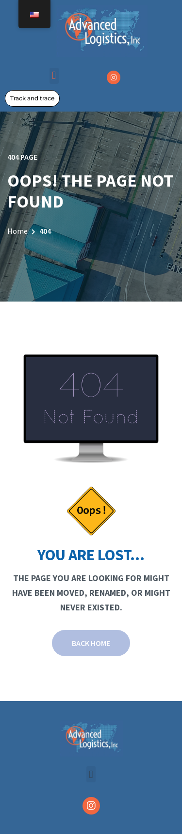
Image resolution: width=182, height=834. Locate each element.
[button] (54, 76)
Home (17, 231)
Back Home (91, 643)
